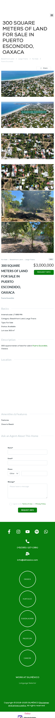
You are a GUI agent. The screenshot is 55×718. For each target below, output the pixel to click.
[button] (52, 15)
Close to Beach (7, 425)
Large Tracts (23, 59)
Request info (44, 272)
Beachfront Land (7, 59)
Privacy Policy (41, 504)
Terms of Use (27, 504)
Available (11, 327)
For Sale (35, 59)
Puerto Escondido (39, 346)
